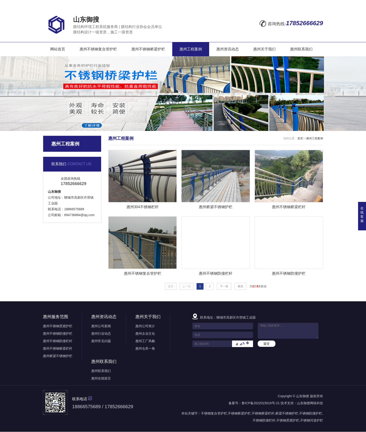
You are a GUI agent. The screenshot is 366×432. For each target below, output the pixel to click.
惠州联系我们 (301, 49)
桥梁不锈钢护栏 (286, 413)
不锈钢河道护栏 (311, 420)
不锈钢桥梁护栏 (239, 413)
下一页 (224, 286)
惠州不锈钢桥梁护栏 (148, 49)
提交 (267, 344)
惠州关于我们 (264, 49)
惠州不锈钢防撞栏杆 (57, 341)
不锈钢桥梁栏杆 (263, 413)
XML (318, 4)
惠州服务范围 (55, 317)
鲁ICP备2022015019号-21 (261, 403)
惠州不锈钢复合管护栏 (98, 49)
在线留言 (266, 4)
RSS (306, 4)
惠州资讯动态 (227, 49)
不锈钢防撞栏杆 (264, 420)
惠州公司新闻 (101, 326)
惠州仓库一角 (145, 349)
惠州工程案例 (190, 49)
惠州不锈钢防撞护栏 (57, 334)
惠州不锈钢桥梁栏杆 (57, 349)
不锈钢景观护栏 (287, 420)
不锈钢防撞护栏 (310, 413)
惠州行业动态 (101, 334)
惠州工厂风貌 (145, 341)
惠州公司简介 (145, 326)
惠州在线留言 (101, 378)
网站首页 (57, 49)
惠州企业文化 (145, 334)
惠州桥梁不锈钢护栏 (57, 356)
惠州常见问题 (101, 341)
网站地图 (288, 4)
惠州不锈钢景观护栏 (57, 326)
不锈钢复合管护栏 (214, 413)
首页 (300, 138)
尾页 (240, 286)
